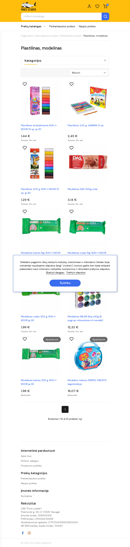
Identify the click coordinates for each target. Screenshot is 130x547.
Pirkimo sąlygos (30, 460)
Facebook (22, 533)
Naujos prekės (87, 26)
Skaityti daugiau (55, 272)
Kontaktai (26, 496)
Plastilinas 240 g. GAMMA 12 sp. (86, 125)
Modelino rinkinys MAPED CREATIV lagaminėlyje (87, 382)
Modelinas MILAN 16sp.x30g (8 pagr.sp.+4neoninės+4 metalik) (85, 318)
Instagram (29, 533)
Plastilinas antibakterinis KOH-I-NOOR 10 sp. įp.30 (39, 127)
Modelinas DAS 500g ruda (82, 189)
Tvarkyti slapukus (76, 272)
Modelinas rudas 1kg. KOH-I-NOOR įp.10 (87, 254)
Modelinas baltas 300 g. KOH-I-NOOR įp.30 (39, 382)
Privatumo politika (31, 465)
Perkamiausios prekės (62, 26)
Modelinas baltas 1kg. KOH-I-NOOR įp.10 (40, 254)
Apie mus (26, 456)
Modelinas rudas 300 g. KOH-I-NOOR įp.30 (38, 318)
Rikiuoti (76, 72)
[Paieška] (65, 16)
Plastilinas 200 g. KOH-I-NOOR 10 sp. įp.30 (40, 191)
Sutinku (65, 283)
